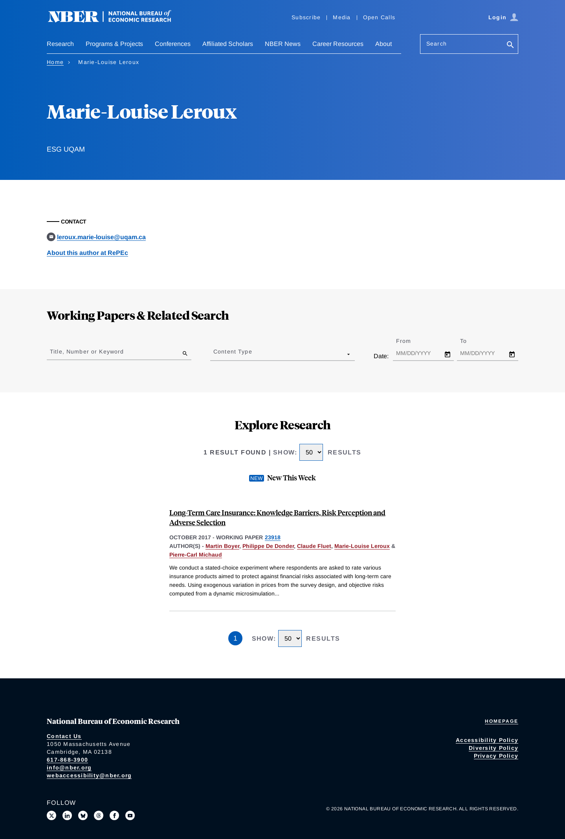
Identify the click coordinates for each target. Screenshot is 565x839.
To (470, 341)
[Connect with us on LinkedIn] (67, 815)
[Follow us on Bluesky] (83, 815)
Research (60, 43)
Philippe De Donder (268, 546)
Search (436, 43)
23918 (273, 537)
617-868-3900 (67, 760)
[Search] (510, 45)
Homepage (501, 721)
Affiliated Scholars (227, 43)
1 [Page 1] (235, 638)
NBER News (283, 43)
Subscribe (306, 17)
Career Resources (337, 43)
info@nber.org (69, 767)
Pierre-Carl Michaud (195, 554)
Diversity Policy (493, 748)
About (383, 43)
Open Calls (379, 17)
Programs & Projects (114, 43)
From (410, 341)
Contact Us (64, 736)
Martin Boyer (222, 546)
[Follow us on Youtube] (130, 815)
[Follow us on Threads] (98, 815)
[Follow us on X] (51, 815)
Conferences (173, 43)
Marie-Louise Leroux (362, 546)
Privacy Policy (496, 756)
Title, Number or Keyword (87, 351)
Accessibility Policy (487, 740)
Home (55, 62)
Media (341, 17)
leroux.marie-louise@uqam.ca (101, 237)
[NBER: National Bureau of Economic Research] (116, 20)
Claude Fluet (314, 546)
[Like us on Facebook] (114, 815)
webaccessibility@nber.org (89, 775)
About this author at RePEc (87, 252)
